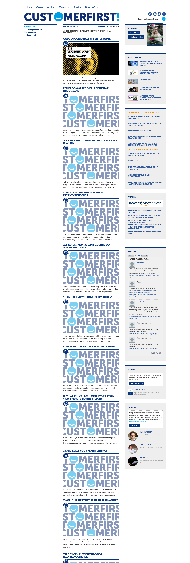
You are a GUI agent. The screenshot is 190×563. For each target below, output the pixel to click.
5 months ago (139, 297)
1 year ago (153, 334)
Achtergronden (32, 30)
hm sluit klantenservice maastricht (140, 275)
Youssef (140, 263)
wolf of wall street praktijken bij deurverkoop (143, 316)
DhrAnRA (141, 302)
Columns (29, 32)
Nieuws (29, 35)
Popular (144, 255)
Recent (137, 255)
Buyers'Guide (92, 7)
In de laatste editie (136, 37)
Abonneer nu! (134, 32)
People (131, 255)
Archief (51, 7)
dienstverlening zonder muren (139, 334)
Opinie (40, 7)
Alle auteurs (134, 425)
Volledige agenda (136, 383)
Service (77, 7)
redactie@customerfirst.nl (137, 422)
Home (29, 7)
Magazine (64, 7)
